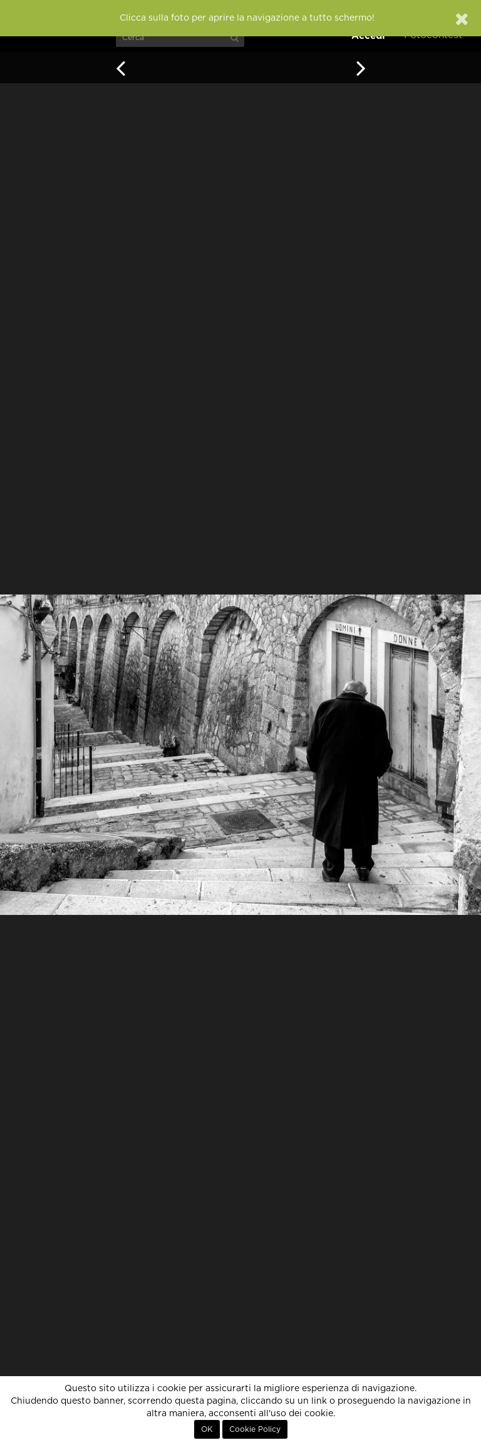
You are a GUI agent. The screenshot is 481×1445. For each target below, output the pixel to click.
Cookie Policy (255, 1429)
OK (207, 1429)
